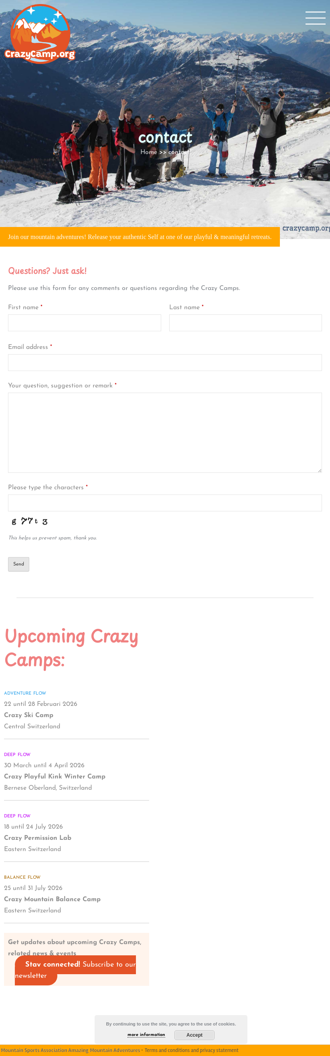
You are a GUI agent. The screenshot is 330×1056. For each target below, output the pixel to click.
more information (146, 1035)
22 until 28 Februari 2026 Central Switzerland (40, 715)
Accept (194, 1035)
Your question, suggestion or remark (62, 386)
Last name (186, 307)
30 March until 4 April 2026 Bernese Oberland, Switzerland (54, 776)
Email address (30, 347)
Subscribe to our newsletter (75, 970)
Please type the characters (48, 487)
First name (25, 307)
